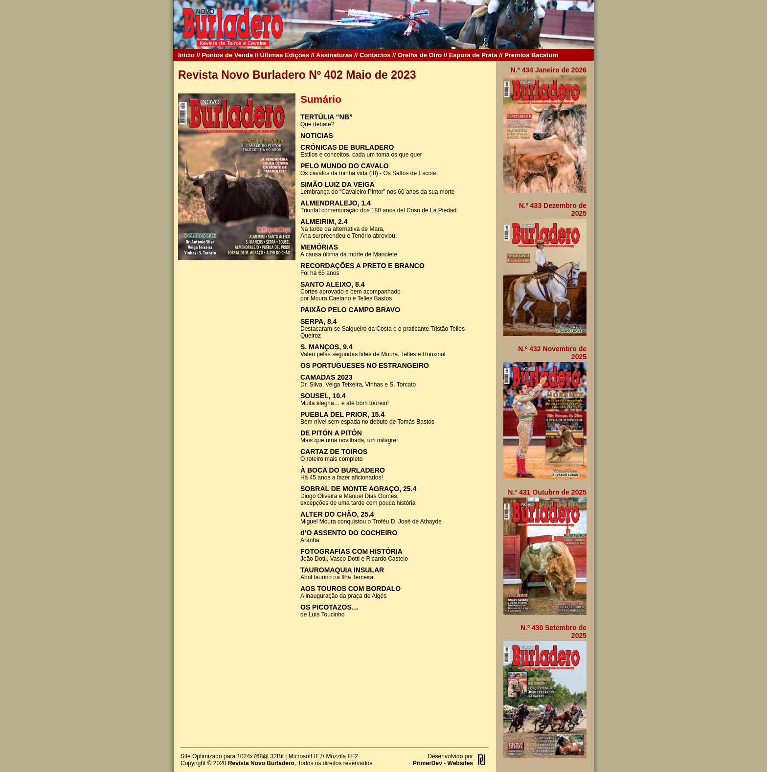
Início (186, 55)
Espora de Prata (473, 55)
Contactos (375, 55)
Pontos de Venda (227, 55)
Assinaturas (334, 55)
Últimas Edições (284, 55)
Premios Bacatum (531, 55)
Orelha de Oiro (420, 55)
